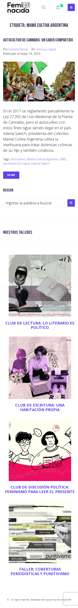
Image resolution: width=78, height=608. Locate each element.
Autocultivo (18, 159)
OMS (63, 159)
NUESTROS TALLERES (17, 232)
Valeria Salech (40, 163)
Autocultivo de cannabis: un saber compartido (38, 40)
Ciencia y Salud (46, 49)
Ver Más (11, 175)
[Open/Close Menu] (71, 7)
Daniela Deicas (18, 49)
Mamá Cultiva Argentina (42, 159)
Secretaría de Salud (16, 163)
